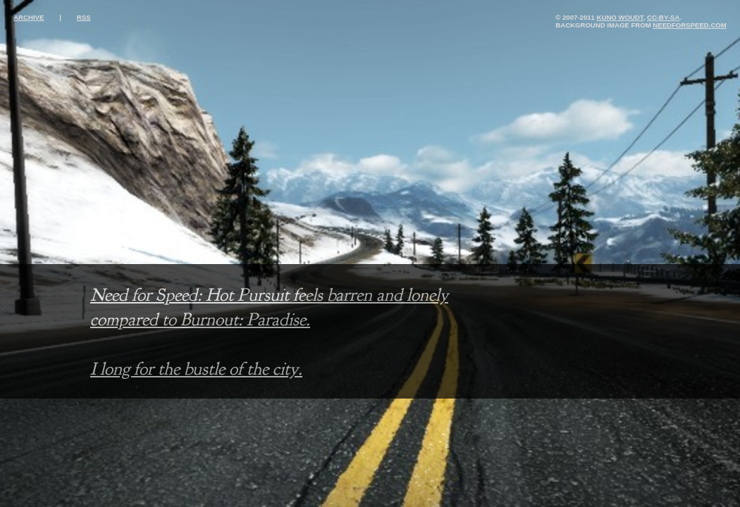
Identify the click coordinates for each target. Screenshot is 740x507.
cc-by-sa (663, 17)
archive (28, 17)
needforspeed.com (689, 25)
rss (84, 17)
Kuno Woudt (620, 17)
